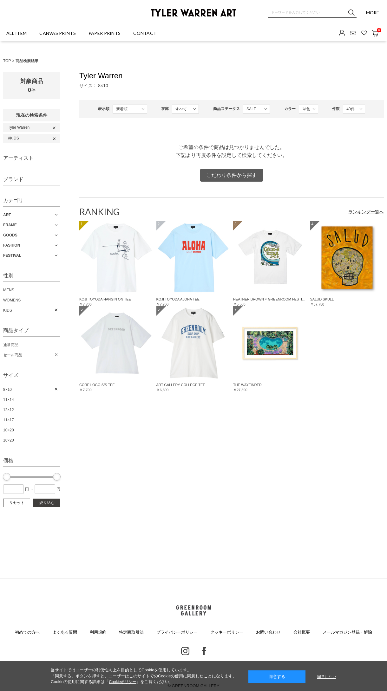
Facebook (204, 651)
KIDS (7, 310)
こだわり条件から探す (231, 175)
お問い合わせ (268, 632)
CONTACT (144, 33)
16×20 (8, 440)
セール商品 (12, 355)
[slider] (6, 477)
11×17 (8, 420)
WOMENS (12, 300)
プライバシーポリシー (177, 632)
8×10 (7, 389)
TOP (7, 61)
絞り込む (47, 502)
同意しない (326, 677)
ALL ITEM (16, 33)
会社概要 (301, 632)
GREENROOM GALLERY (193, 610)
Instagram (185, 651)
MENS (8, 290)
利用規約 (98, 632)
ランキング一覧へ (366, 211)
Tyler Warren (19, 127)
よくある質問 (64, 632)
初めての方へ (27, 632)
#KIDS (13, 138)
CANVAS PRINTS (57, 33)
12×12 (8, 410)
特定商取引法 (131, 632)
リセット (16, 502)
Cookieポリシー (122, 682)
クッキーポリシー (226, 632)
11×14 (8, 399)
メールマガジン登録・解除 (347, 632)
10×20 (8, 430)
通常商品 (10, 345)
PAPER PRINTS (105, 33)
